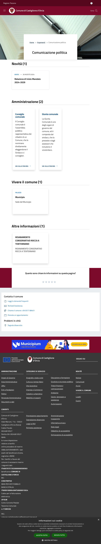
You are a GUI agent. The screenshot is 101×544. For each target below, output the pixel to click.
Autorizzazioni (56, 404)
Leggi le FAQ (31, 423)
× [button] (98, 520)
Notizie (78, 377)
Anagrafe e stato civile (34, 377)
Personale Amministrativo (11, 397)
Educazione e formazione (60, 377)
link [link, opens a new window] (72, 531)
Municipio (20, 197)
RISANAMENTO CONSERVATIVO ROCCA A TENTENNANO (27, 240)
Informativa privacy (58, 422)
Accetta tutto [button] (41, 535)
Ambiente (54, 392)
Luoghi (78, 396)
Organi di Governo (8, 377)
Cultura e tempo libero (34, 381)
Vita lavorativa (31, 385)
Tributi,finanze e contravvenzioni (57, 387)
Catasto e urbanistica (34, 393)
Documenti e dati (7, 401)
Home (32, 42)
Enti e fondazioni (7, 389)
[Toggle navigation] (4, 10)
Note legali (55, 426)
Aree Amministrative (9, 381)
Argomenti (41, 42)
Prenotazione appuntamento (37, 415)
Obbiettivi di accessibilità (60, 431)
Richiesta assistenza (34, 427)
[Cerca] (96, 10)
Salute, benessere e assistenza (58, 398)
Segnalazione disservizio (35, 419)
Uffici (3, 385)
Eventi (78, 400)
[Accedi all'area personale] (91, 3)
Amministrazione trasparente (57, 417)
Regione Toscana (9, 3)
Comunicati (80, 381)
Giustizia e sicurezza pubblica (62, 381)
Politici (3, 393)
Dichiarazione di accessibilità (62, 435)
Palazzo (18, 192)
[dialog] (50, 530)
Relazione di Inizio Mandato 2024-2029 (27, 80)
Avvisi (16, 74)
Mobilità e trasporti (33, 397)
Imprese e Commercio (34, 389)
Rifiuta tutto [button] (59, 535)
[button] (50, 540)
